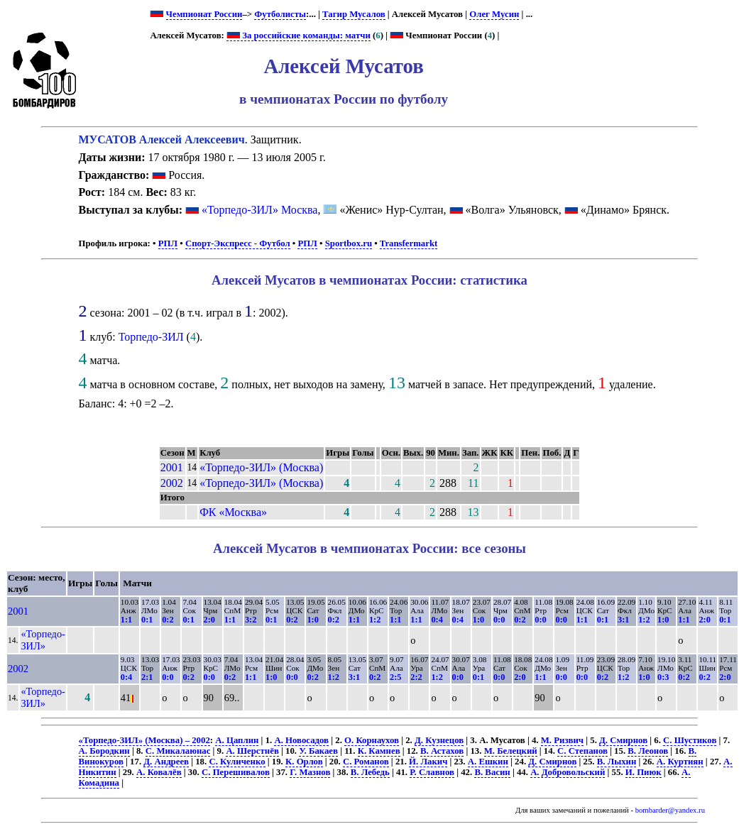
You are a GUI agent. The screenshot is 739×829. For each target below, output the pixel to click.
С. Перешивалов (236, 772)
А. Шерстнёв (252, 751)
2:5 (395, 677)
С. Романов (366, 762)
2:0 (209, 620)
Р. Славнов (432, 772)
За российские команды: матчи (298, 35)
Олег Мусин (494, 14)
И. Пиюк (643, 772)
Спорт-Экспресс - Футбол (237, 243)
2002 (171, 483)
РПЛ (167, 243)
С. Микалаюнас (178, 751)
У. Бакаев (318, 751)
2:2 (416, 677)
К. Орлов (304, 762)
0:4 (436, 620)
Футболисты (280, 14)
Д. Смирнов (623, 740)
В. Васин (492, 772)
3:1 (623, 620)
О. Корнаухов (371, 740)
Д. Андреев (166, 762)
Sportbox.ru (348, 243)
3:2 (250, 620)
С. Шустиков (689, 740)
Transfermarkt (409, 243)
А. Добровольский (567, 772)
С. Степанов (582, 751)
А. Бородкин (104, 751)
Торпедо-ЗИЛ (151, 337)
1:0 (312, 620)
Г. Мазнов (310, 772)
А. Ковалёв (159, 772)
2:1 (147, 677)
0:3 (663, 677)
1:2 (375, 620)
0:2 (167, 620)
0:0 (499, 620)
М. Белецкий (510, 751)
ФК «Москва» (233, 512)
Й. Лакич (428, 762)
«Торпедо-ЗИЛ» (43, 640)
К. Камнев (379, 751)
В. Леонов (648, 751)
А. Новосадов (301, 740)
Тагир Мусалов (353, 14)
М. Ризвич (562, 740)
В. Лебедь (370, 772)
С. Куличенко (237, 762)
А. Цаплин (236, 740)
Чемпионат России (204, 14)
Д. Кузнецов (439, 740)
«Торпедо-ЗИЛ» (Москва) (261, 467)
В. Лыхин (617, 762)
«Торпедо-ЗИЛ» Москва (259, 210)
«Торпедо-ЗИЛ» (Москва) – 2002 (144, 740)
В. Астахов (442, 751)
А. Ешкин (488, 762)
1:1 (126, 620)
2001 (171, 467)
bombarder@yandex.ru (670, 810)
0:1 (147, 620)
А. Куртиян (680, 762)
